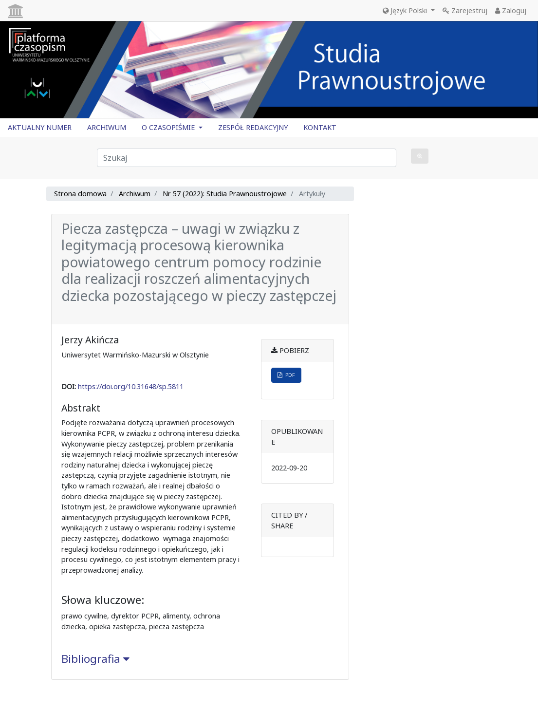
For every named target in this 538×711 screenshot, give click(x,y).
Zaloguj (510, 10)
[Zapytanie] (246, 158)
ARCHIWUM (106, 127)
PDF (286, 374)
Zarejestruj (465, 10)
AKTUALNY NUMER (40, 127)
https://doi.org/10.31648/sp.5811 (131, 386)
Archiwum (134, 193)
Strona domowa (80, 193)
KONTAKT (319, 127)
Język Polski (406, 10)
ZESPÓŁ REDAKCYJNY (253, 127)
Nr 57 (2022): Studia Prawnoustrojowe (225, 193)
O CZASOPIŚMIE (169, 127)
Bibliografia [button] (95, 658)
